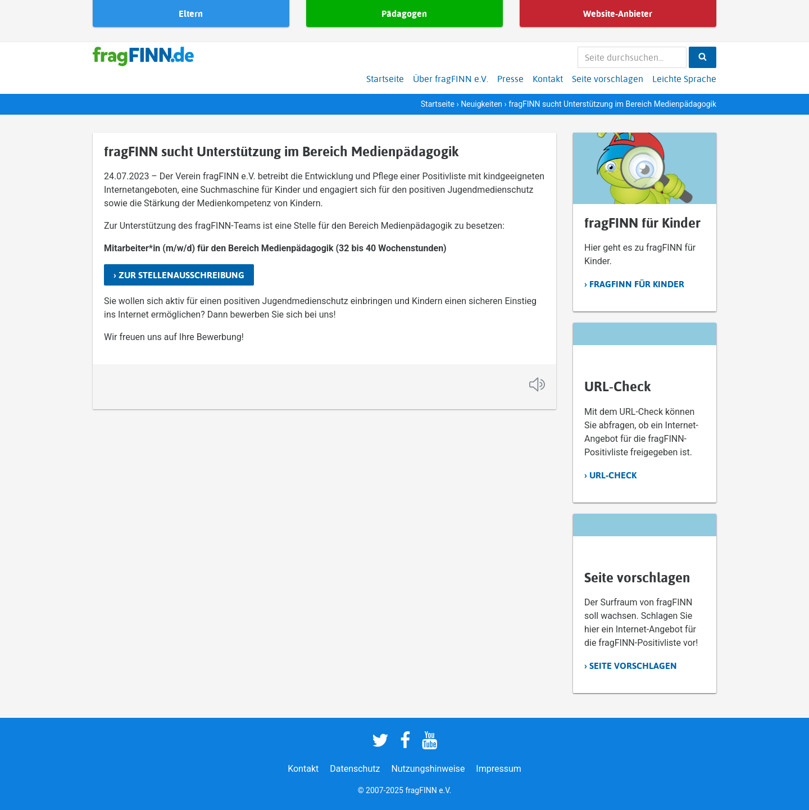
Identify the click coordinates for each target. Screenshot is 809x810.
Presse (510, 78)
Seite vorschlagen (607, 78)
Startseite (385, 78)
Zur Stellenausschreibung (181, 274)
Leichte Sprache (684, 78)
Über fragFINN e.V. (450, 78)
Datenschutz (355, 768)
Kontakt (548, 78)
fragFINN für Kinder (636, 283)
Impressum (498, 768)
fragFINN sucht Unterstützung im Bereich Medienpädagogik (281, 151)
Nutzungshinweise (428, 768)
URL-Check (613, 475)
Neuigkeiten (481, 103)
